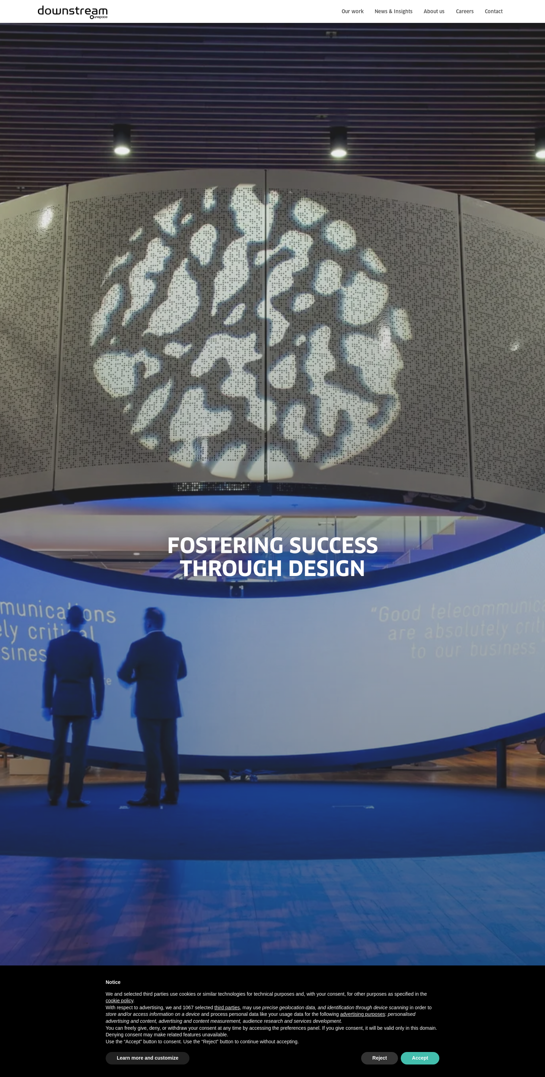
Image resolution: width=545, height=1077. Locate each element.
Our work (353, 11)
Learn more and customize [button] (147, 1058)
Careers (465, 11)
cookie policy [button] (119, 1000)
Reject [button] (379, 1058)
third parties (227, 1007)
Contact (494, 11)
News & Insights (394, 11)
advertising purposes (362, 1014)
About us (434, 11)
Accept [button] (420, 1058)
